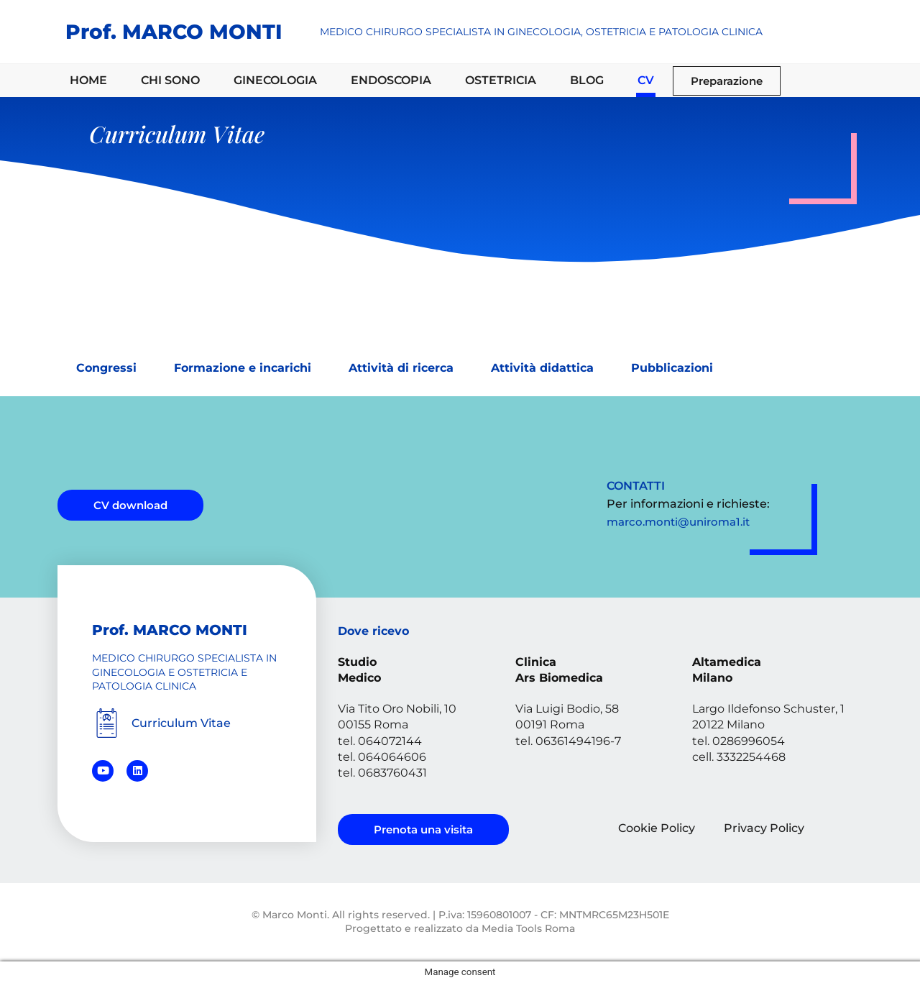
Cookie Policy (656, 828)
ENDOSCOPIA (391, 80)
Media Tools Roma (528, 928)
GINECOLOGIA (275, 80)
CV (646, 80)
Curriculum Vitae (181, 723)
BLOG (587, 80)
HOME (88, 80)
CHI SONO (170, 80)
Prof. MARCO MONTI (173, 31)
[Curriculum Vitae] (106, 723)
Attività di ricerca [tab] (401, 368)
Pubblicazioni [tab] (672, 368)
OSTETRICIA (500, 80)
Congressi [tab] (106, 368)
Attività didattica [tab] (542, 368)
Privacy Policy (764, 828)
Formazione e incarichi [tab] (242, 368)
